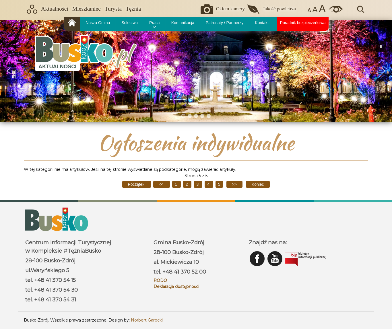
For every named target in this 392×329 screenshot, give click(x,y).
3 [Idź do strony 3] (198, 184)
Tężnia (133, 9)
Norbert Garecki (147, 320)
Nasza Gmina (98, 22)
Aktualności (54, 9)
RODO (160, 280)
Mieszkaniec (86, 9)
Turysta (113, 9)
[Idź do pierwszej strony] (136, 184)
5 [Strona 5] (219, 184)
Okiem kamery (230, 8)
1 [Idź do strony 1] (176, 184)
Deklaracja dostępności (176, 286)
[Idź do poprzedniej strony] (161, 184)
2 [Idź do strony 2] (187, 184)
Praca (154, 22)
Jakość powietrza (279, 8)
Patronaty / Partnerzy (225, 22)
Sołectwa (129, 22)
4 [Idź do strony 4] (209, 184)
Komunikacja (182, 22)
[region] (196, 71)
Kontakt (261, 22)
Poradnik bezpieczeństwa (303, 22)
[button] (8, 71)
